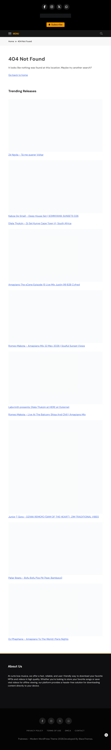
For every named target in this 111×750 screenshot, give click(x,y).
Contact (80, 730)
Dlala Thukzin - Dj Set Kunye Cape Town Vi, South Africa (39, 223)
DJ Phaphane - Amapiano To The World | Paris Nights (38, 639)
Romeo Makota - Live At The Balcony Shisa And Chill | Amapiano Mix (47, 414)
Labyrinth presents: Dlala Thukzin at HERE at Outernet (38, 407)
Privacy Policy (35, 730)
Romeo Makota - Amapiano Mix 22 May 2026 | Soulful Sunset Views (46, 345)
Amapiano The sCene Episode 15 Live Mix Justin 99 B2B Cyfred (44, 284)
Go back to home (18, 75)
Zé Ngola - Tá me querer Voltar (26, 154)
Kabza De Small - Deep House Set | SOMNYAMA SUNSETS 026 (43, 216)
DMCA (68, 730)
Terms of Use (54, 730)
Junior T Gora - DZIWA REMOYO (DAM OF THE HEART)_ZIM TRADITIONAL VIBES (53, 516)
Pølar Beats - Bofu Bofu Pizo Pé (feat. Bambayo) (35, 577)
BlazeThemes (85, 738)
